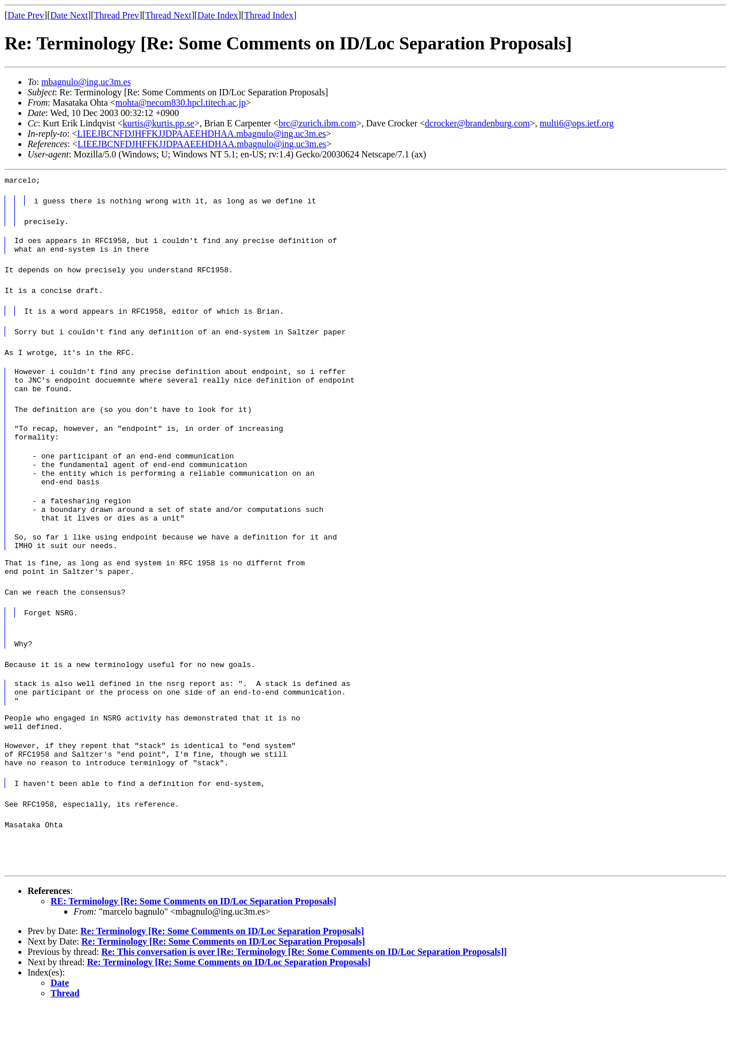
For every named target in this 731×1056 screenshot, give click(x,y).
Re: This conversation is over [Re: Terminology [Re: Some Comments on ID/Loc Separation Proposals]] (303, 1000)
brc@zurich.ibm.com (318, 123)
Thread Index (268, 15)
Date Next (69, 15)
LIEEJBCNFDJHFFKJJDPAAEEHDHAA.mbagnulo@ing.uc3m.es (201, 133)
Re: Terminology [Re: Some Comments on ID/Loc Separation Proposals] (222, 979)
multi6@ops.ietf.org (577, 123)
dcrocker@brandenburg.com (477, 123)
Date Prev (25, 15)
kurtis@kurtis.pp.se (158, 123)
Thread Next (168, 15)
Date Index (218, 15)
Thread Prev (116, 15)
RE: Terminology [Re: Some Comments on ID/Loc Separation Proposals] (193, 949)
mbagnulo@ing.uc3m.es (86, 82)
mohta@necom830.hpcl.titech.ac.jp (180, 102)
